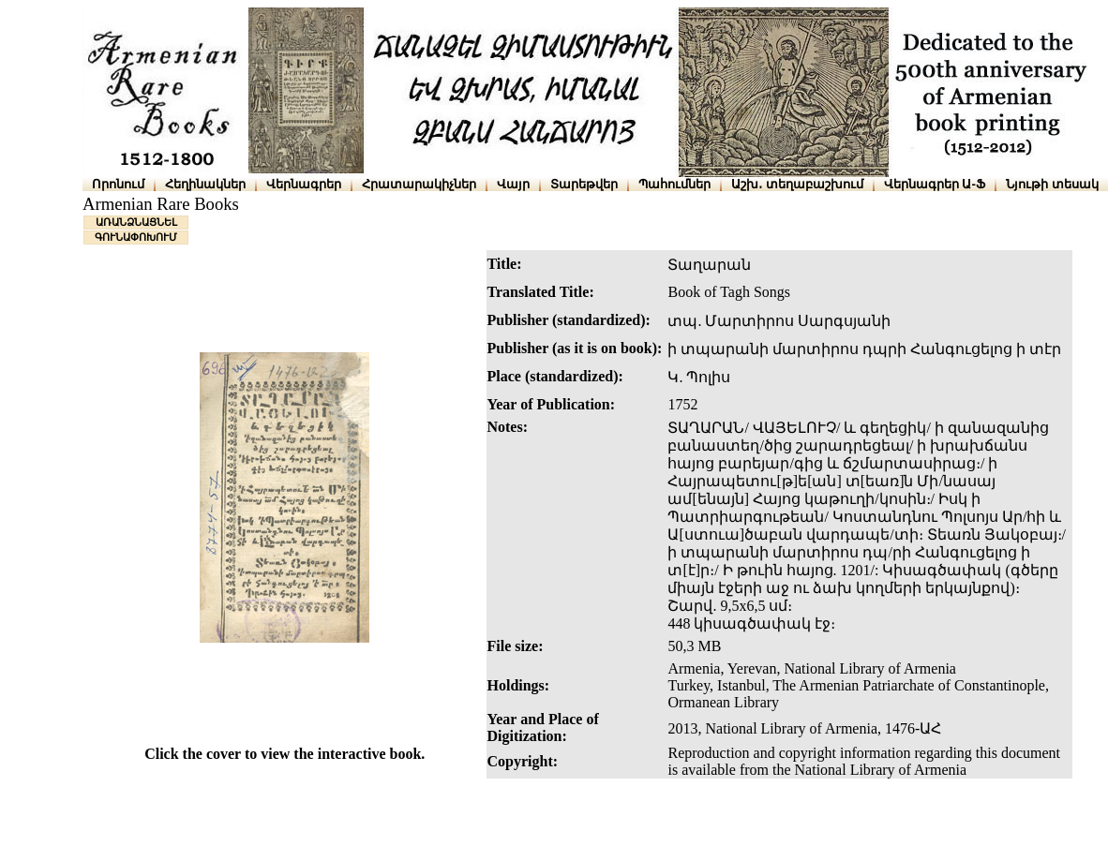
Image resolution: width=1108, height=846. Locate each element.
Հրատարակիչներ (419, 184)
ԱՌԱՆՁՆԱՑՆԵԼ (136, 222)
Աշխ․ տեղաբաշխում (797, 184)
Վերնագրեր (303, 184)
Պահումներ (674, 184)
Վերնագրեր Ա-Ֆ (934, 184)
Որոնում (118, 184)
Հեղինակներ (205, 184)
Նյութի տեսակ (1052, 184)
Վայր (513, 184)
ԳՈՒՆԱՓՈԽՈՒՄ (136, 237)
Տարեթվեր (584, 184)
